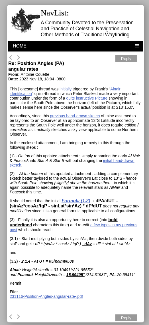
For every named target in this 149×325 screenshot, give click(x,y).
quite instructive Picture (86, 98)
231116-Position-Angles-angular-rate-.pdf (46, 296)
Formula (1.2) (76, 200)
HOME (19, 45)
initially (66, 89)
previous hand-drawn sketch (75, 116)
